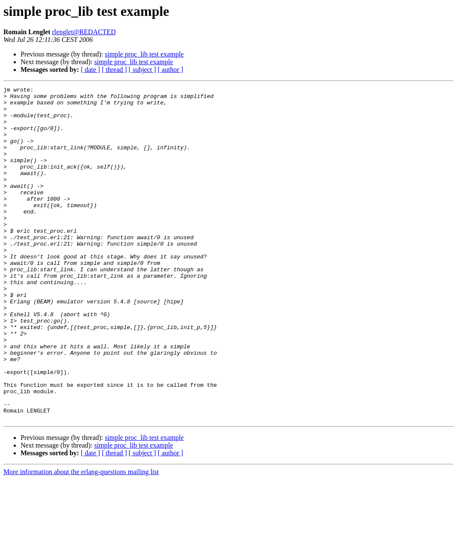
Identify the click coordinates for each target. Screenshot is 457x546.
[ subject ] (142, 69)
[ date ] (90, 69)
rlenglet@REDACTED (84, 32)
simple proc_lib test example (144, 54)
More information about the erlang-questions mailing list (81, 538)
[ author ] (170, 69)
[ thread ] (114, 69)
